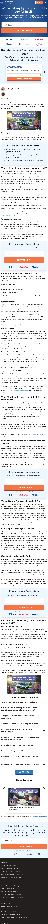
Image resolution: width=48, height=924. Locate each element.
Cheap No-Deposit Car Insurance (10, 909)
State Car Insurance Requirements (10, 891)
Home (5, 816)
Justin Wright (17, 94)
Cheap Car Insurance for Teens (9, 912)
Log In (39, 2)
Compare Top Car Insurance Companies (12, 874)
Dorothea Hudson (17, 89)
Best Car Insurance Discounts (9, 888)
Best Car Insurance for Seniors (9, 906)
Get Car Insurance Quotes (8, 865)
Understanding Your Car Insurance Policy (19, 816)
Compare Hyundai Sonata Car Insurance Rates (23, 325)
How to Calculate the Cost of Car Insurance (13, 897)
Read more (24, 20)
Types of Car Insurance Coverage (10, 886)
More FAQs (24, 772)
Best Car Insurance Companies (9, 868)
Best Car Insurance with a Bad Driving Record (14, 917)
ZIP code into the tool (30, 139)
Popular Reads (6, 903)
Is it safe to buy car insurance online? (11, 894)
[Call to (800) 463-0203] (34, 2)
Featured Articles (7, 883)
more (27, 72)
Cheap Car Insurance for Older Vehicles (12, 914)
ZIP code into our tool (37, 434)
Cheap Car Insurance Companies (10, 871)
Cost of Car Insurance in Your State (11, 877)
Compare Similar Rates (24, 79)
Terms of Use (28, 34)
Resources (4, 863)
